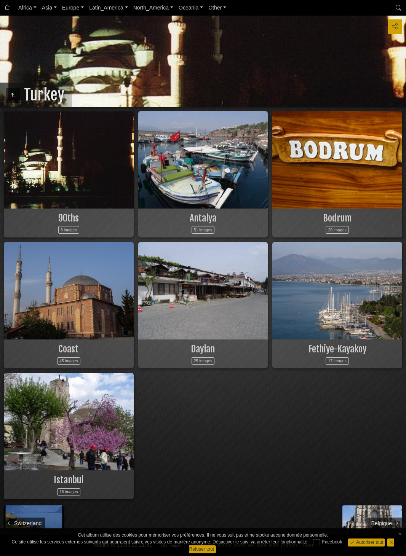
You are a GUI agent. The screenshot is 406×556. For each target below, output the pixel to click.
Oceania (188, 8)
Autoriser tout (369, 542)
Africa (25, 8)
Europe (70, 8)
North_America (151, 8)
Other (215, 8)
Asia (47, 8)
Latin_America (106, 8)
